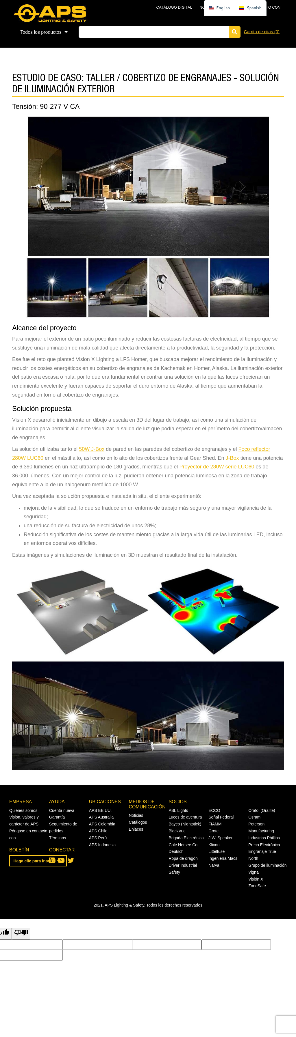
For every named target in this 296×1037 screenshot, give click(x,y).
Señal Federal (221, 817)
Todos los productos (40, 32)
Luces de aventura (185, 817)
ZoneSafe (257, 885)
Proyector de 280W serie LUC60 (216, 467)
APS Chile (98, 831)
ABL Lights (178, 810)
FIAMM (214, 824)
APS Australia (101, 817)
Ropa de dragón (183, 858)
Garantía (57, 817)
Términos (57, 838)
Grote (213, 831)
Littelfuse (216, 851)
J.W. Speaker (220, 838)
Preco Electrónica (264, 844)
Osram (254, 817)
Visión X (255, 879)
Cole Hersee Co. (184, 844)
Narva (213, 865)
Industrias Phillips (264, 838)
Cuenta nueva (61, 810)
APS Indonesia (102, 844)
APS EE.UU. (100, 810)
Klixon (213, 844)
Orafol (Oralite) (261, 810)
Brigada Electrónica (186, 838)
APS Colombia (102, 824)
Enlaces (136, 829)
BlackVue (177, 831)
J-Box (232, 458)
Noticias (136, 815)
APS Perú (98, 838)
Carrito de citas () (262, 31)
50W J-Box (91, 449)
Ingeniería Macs (222, 858)
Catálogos (138, 822)
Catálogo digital (174, 7)
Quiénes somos (23, 810)
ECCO (214, 810)
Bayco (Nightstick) (185, 824)
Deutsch (176, 851)
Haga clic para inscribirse (38, 861)
